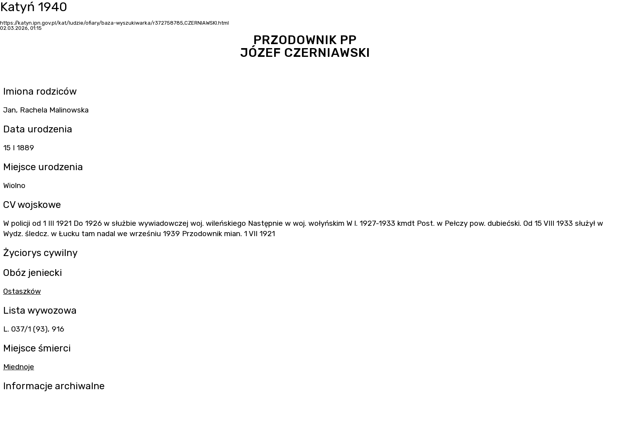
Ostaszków (22, 291)
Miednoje (18, 367)
